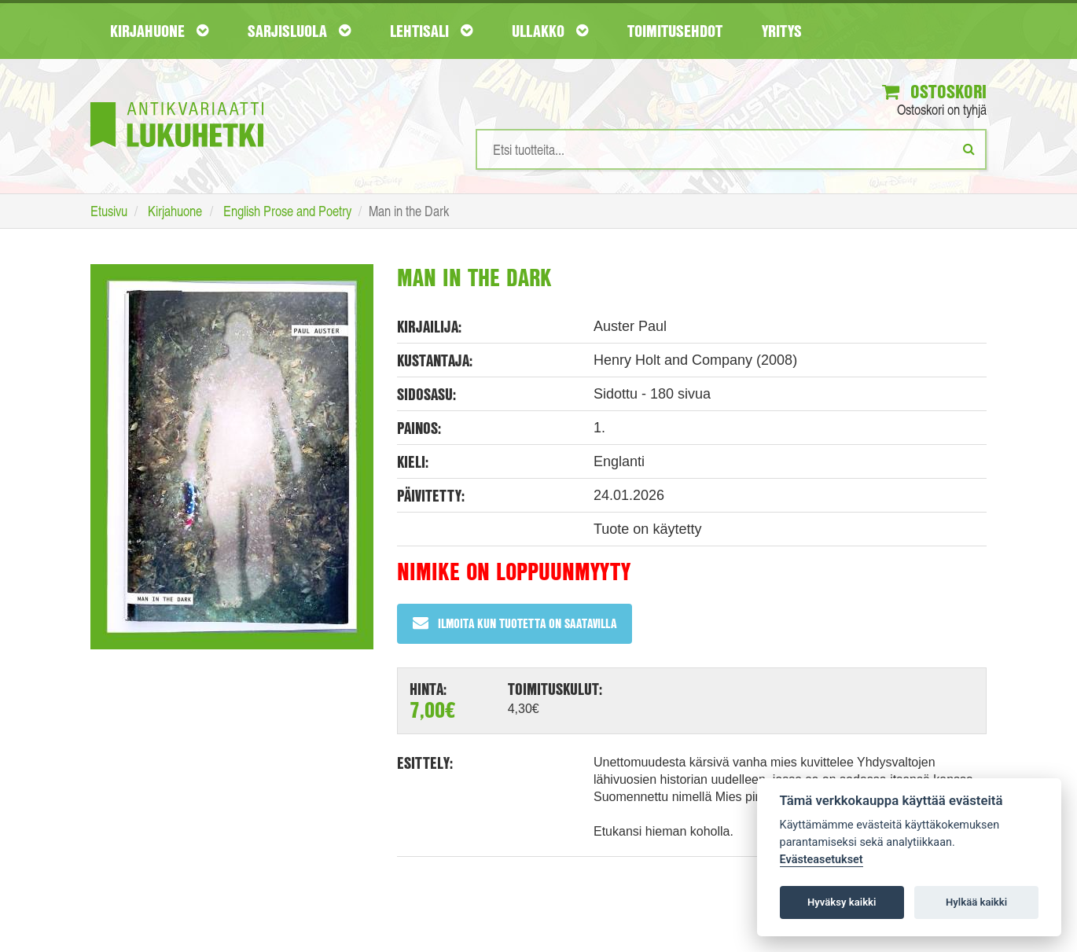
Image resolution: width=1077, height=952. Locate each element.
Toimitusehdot (674, 30)
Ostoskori (934, 92)
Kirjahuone (159, 30)
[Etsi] (969, 149)
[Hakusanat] (731, 150)
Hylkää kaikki (976, 902)
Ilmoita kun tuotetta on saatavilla (514, 624)
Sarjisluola (299, 30)
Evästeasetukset (821, 859)
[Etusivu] (176, 101)
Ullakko (550, 30)
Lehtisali (431, 30)
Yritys (782, 30)
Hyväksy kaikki (841, 902)
